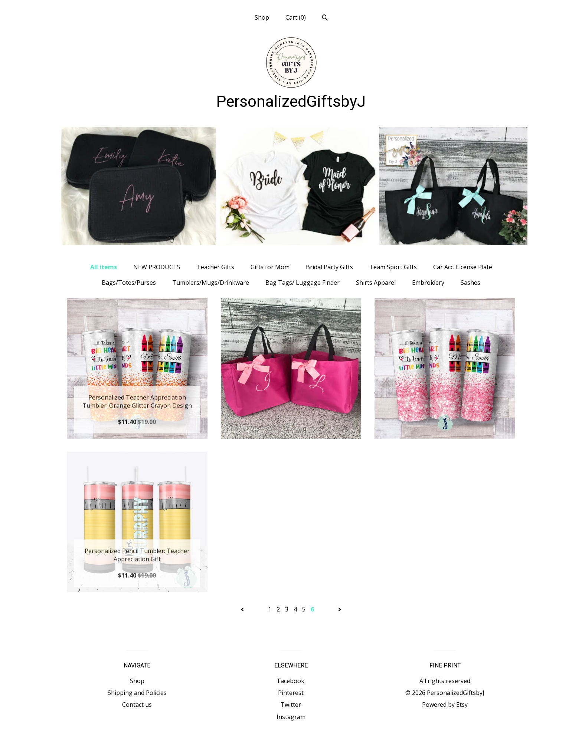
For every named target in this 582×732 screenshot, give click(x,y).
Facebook (291, 681)
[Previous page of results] (243, 609)
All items (103, 267)
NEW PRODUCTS (156, 267)
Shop (262, 17)
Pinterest (291, 693)
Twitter (291, 704)
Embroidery (428, 282)
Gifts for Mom (270, 267)
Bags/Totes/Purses (129, 282)
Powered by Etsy (445, 704)
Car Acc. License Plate (462, 267)
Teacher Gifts (215, 267)
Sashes (470, 282)
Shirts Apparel (376, 282)
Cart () (295, 17)
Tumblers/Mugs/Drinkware (210, 282)
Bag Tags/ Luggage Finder (302, 282)
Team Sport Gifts (393, 267)
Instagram (291, 717)
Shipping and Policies (137, 693)
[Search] (325, 18)
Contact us (137, 704)
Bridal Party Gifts (329, 267)
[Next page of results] (339, 609)
